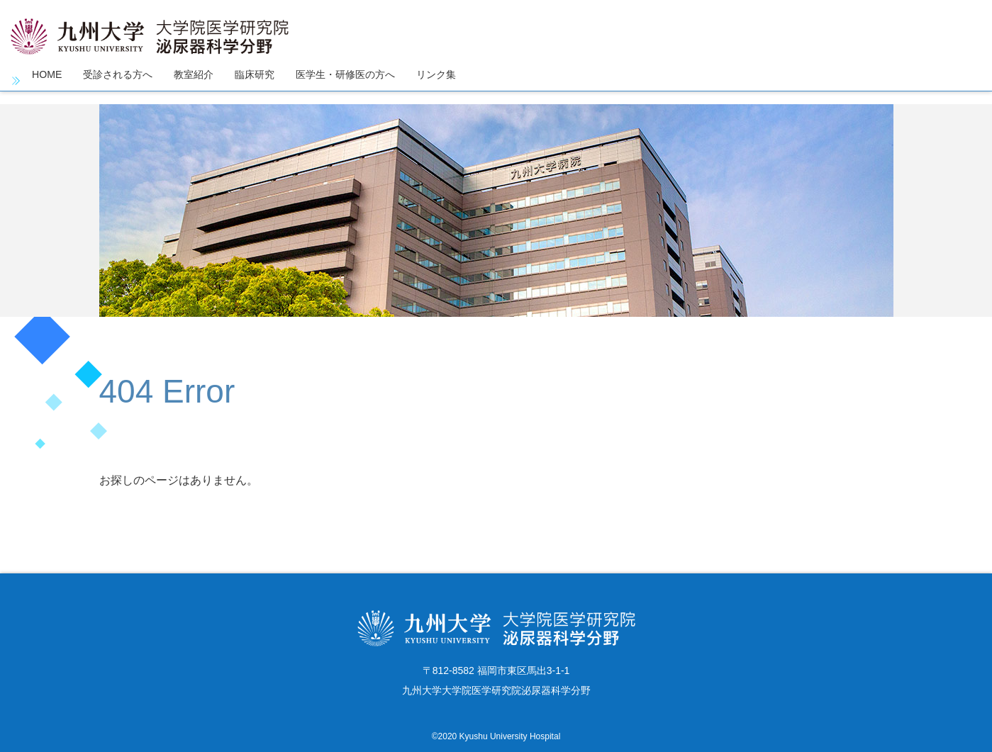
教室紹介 (210, 80)
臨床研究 (277, 80)
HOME (49, 80)
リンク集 (478, 80)
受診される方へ (127, 80)
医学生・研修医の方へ (378, 80)
